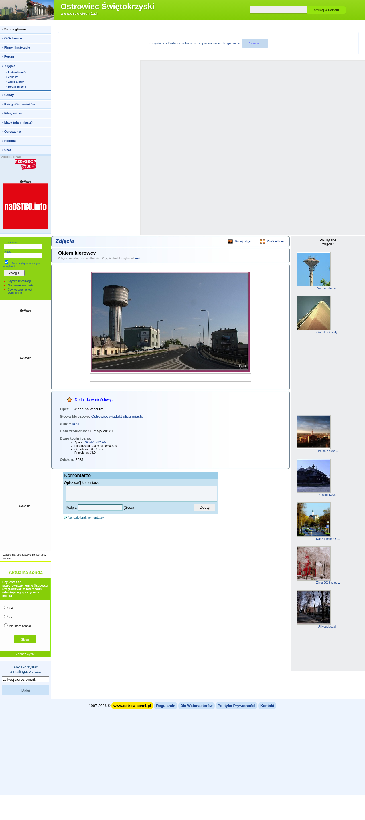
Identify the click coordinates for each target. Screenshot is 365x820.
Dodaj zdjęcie (240, 242)
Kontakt (267, 706)
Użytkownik (11, 242)
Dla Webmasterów (196, 706)
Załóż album (272, 242)
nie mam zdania (17, 625)
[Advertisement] (25, 333)
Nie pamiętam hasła (21, 285)
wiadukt (115, 416)
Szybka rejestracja (20, 281)
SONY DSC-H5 (95, 442)
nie (8, 617)
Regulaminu (231, 43)
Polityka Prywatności (236, 706)
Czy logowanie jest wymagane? (20, 291)
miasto (137, 416)
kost (138, 258)
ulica (127, 416)
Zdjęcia (65, 241)
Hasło (7, 251)
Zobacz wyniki (25, 654)
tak (8, 608)
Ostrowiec (99, 416)
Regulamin (165, 706)
